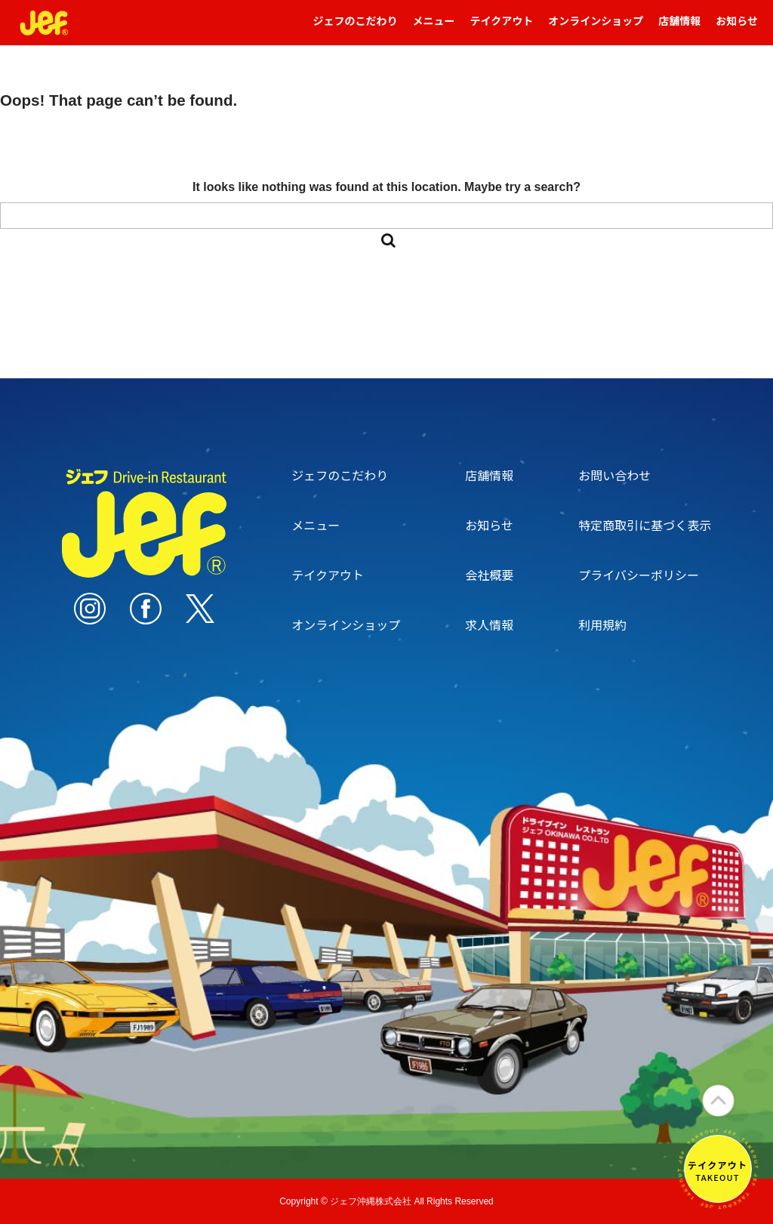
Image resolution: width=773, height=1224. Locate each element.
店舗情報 (679, 27)
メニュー (434, 27)
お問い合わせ (614, 475)
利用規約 (602, 624)
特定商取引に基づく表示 (644, 525)
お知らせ (737, 27)
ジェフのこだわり (355, 27)
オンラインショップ (595, 27)
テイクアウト (502, 27)
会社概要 (489, 575)
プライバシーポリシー (638, 575)
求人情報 (489, 624)
